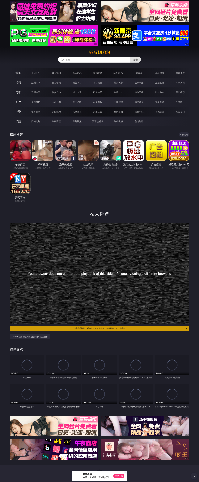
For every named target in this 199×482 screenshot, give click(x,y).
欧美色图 (77, 102)
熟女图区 (159, 102)
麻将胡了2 (118, 72)
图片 (18, 102)
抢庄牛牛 (180, 72)
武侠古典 (97, 111)
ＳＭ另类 (180, 82)
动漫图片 (97, 102)
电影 (18, 92)
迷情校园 (118, 111)
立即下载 (119, 476)
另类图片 (180, 102)
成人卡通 (77, 92)
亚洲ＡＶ (35, 82)
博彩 (18, 73)
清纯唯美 (139, 102)
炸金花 (139, 72)
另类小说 (139, 111)
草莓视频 (77, 121)
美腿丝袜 (118, 102)
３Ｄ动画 (97, 82)
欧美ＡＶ (77, 82)
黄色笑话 (159, 111)
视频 (18, 82)
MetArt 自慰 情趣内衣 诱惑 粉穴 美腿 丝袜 (30, 336)
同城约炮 (35, 121)
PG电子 (35, 72)
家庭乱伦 (56, 111)
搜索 (135, 59)
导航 (18, 121)
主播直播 (159, 82)
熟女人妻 (118, 82)
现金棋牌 (159, 72)
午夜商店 (56, 121)
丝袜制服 (139, 82)
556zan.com (99, 52)
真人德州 (56, 72)
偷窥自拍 (35, 102)
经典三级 (139, 92)
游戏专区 (97, 72)
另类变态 (180, 92)
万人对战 (77, 72)
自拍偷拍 (56, 82)
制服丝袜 (118, 92)
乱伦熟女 (159, 92)
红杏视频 (118, 121)
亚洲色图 (56, 102)
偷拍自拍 (56, 92)
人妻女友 (77, 111)
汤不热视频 (97, 121)
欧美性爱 (97, 92)
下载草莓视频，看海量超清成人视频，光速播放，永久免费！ (130, 328)
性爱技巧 (180, 111)
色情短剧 (139, 121)
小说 (18, 111)
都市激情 (35, 111)
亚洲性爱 (35, 92)
